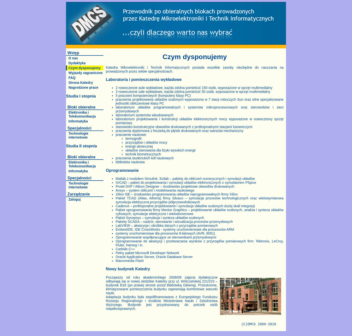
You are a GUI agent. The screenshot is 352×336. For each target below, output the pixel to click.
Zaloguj (74, 199)
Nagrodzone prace (83, 87)
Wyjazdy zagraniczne (85, 73)
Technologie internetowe (78, 135)
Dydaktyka (77, 63)
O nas (73, 58)
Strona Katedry (80, 83)
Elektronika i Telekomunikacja (82, 114)
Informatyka (78, 121)
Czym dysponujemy (84, 68)
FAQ (72, 78)
